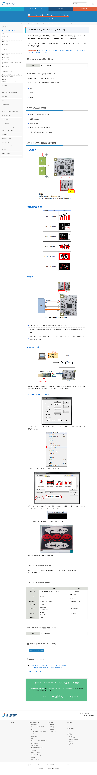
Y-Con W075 (5, 54)
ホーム (12, 8)
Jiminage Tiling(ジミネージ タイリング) (10, 74)
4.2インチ (78, 50)
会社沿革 (52, 728)
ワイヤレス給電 (5, 123)
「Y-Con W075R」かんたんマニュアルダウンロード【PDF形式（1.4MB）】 (48, 665)
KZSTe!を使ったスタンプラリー (9, 66)
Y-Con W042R (5, 52)
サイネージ (4, 96)
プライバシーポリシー (36, 764)
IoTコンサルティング (7, 146)
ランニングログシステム (7, 76)
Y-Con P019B (5, 39)
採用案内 (69, 734)
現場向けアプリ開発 (6, 138)
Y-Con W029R (5, 46)
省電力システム (5, 104)
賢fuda (4, 33)
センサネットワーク (6, 115)
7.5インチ (44, 52)
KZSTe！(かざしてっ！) (68, 23)
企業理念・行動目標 (73, 739)
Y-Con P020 (5, 41)
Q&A (70, 744)
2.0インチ (47, 50)
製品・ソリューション (36, 8)
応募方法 (71, 743)
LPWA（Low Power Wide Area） (9, 130)
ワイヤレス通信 (5, 119)
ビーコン (4, 108)
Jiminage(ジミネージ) (7, 71)
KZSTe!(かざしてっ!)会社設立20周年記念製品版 (11, 63)
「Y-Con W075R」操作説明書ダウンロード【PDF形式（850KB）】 (46, 667)
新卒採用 (71, 736)
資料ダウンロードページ (35, 671)
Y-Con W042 (5, 49)
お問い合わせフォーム (65, 696)
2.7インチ (54, 50)
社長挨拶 (52, 724)
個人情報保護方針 (52, 764)
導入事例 (69, 722)
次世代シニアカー (6, 79)
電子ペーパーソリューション (51, 23)
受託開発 (4, 149)
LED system (5, 134)
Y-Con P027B (5, 44)
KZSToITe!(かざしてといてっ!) (8, 68)
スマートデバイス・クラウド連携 (9, 92)
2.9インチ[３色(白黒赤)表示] (66, 50)
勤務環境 (71, 741)
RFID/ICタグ (5, 85)
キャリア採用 (72, 737)
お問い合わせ (85, 8)
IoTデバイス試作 (6, 142)
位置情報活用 (5, 27)
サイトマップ (65, 764)
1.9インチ (40, 50)
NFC (3, 89)
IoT (3, 100)
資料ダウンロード (6, 153)
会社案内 (60, 8)
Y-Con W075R (5, 57)
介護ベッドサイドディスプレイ (9, 81)
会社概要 (52, 726)
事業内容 (52, 729)
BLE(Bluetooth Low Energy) (8, 127)
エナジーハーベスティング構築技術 (10, 111)
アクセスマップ (53, 731)
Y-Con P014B (5, 36)
